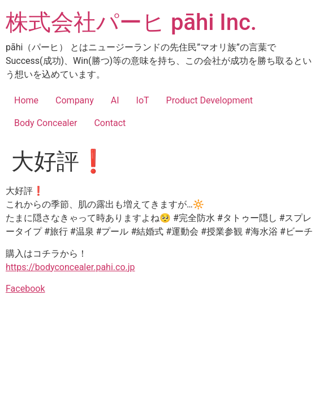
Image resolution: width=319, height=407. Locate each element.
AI (115, 100)
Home (26, 100)
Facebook (25, 288)
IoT (142, 100)
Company (74, 100)
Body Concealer (45, 123)
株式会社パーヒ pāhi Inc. (131, 22)
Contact (110, 123)
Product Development (209, 100)
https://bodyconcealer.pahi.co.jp (70, 267)
